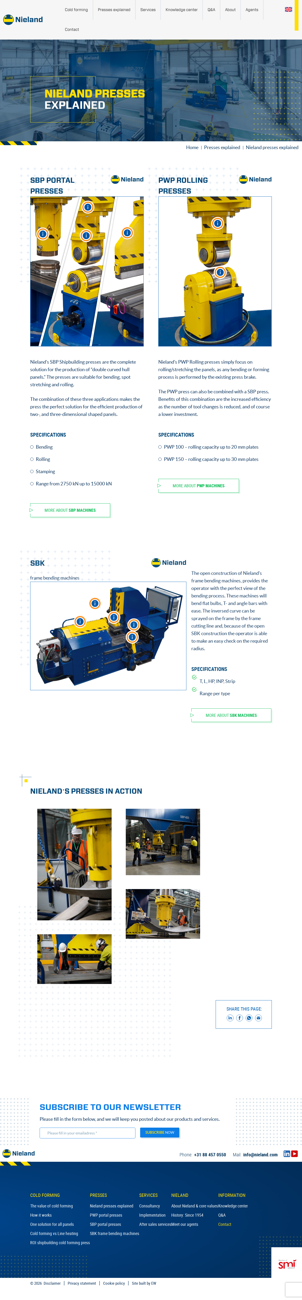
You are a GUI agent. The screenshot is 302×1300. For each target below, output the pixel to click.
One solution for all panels (52, 1224)
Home (192, 147)
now (159, 1132)
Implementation (152, 1215)
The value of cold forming (51, 1206)
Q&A (222, 1215)
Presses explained (222, 147)
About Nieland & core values (194, 1206)
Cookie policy (114, 1283)
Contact (224, 1224)
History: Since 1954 (187, 1215)
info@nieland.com (255, 1154)
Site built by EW (144, 1283)
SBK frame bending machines (114, 1233)
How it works (41, 1215)
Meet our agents (184, 1224)
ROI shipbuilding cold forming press (60, 1242)
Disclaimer (52, 1283)
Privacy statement (82, 1283)
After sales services (155, 1224)
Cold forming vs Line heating (54, 1233)
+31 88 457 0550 (203, 1154)
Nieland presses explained (111, 1206)
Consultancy (149, 1206)
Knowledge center (233, 1206)
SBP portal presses (105, 1224)
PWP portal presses (106, 1215)
